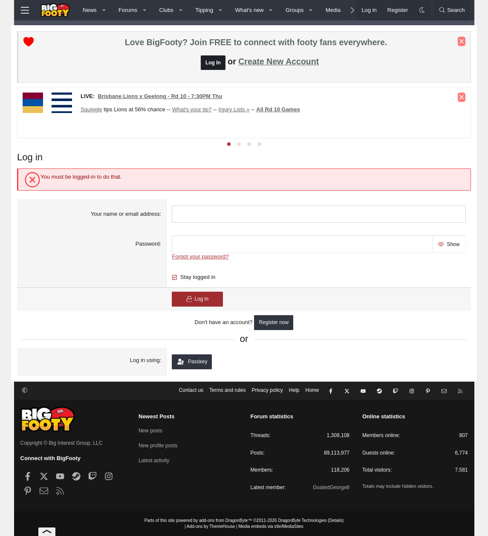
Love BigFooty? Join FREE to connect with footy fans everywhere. (256, 42)
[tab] (229, 144)
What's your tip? (195, 110)
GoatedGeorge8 (331, 487)
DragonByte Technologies (302, 520)
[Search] (451, 10)
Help (294, 391)
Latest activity (154, 460)
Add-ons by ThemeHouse (211, 526)
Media (333, 10)
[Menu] (25, 10)
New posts (150, 430)
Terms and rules (227, 391)
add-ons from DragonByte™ (225, 520)
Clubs (166, 10)
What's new (249, 10)
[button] (104, 10)
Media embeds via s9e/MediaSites (270, 526)
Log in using (146, 360)
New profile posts (158, 445)
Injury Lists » (237, 110)
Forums (127, 10)
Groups (295, 10)
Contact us (191, 391)
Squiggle (95, 110)
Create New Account (278, 62)
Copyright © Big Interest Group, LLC (61, 443)
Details (335, 520)
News (90, 10)
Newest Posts (157, 416)
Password (148, 244)
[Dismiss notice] (458, 41)
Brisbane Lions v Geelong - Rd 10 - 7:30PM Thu (163, 96)
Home (312, 391)
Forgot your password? (201, 256)
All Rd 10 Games (281, 110)
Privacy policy (267, 391)
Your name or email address (126, 214)
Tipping (204, 10)
